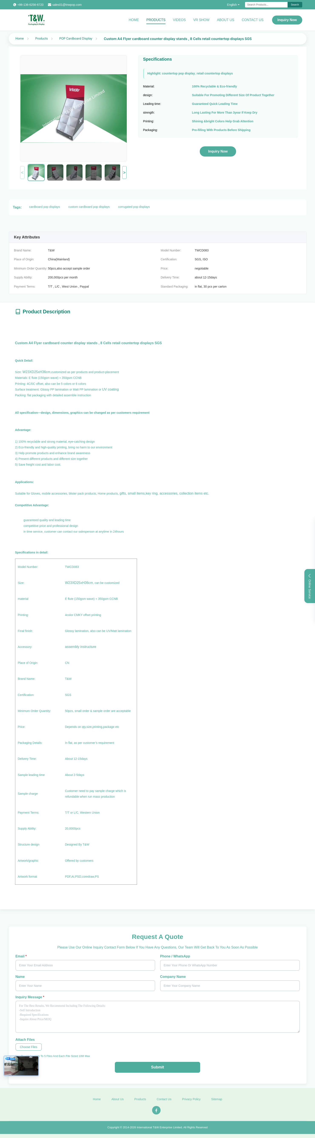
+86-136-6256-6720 (30, 4)
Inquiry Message (30, 997)
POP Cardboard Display (75, 38)
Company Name (173, 976)
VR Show (201, 20)
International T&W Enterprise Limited (159, 1129)
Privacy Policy (191, 1101)
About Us (225, 20)
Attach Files (25, 1039)
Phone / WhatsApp (175, 956)
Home (134, 20)
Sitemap (216, 1101)
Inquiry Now (287, 20)
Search (295, 4)
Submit (157, 1067)
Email (21, 956)
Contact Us (253, 20)
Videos (179, 20)
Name (20, 976)
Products (155, 20)
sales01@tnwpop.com (67, 4)
